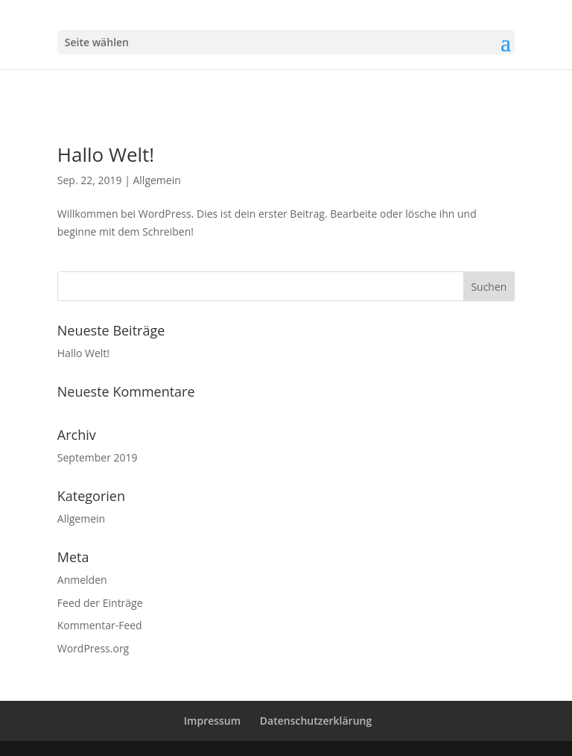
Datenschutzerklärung (316, 721)
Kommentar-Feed (99, 625)
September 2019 (97, 457)
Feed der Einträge (100, 603)
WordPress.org (93, 648)
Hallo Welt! (105, 154)
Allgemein (156, 180)
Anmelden (82, 580)
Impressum (212, 721)
